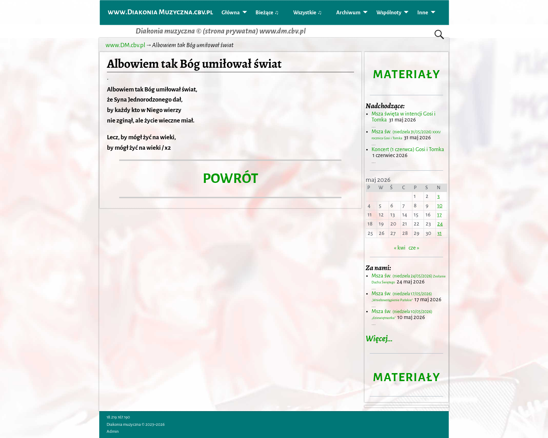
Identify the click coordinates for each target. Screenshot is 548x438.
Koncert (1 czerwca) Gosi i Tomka (408, 149)
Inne (422, 12)
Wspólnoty (388, 12)
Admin (113, 431)
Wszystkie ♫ (307, 12)
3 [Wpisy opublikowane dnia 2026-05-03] (438, 196)
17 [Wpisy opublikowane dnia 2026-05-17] (439, 214)
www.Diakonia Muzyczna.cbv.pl (160, 12)
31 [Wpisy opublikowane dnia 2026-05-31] (439, 233)
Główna (231, 12)
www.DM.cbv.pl (125, 45)
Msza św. (402, 296)
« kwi (399, 248)
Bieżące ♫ (267, 12)
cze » (414, 248)
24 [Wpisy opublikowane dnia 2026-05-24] (440, 224)
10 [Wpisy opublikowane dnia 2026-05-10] (439, 205)
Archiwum (348, 12)
